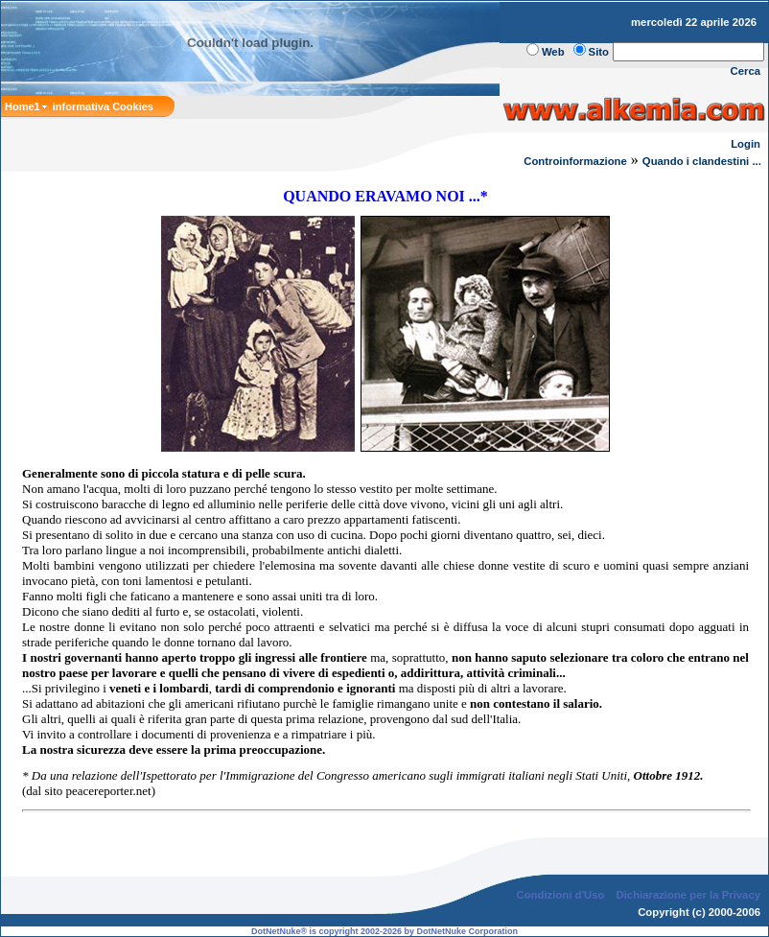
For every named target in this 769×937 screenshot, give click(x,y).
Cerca (746, 71)
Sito (599, 52)
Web (553, 52)
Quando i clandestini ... (703, 161)
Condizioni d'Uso (560, 895)
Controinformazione (575, 161)
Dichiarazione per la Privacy (689, 895)
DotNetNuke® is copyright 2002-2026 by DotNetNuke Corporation (384, 931)
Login (745, 144)
